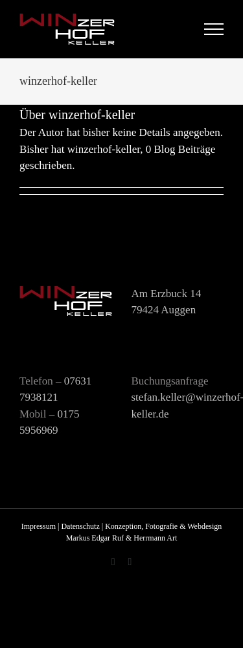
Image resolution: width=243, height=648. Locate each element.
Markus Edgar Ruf (95, 537)
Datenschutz (80, 526)
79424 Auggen (164, 310)
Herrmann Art (155, 537)
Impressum (38, 526)
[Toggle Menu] (214, 29)
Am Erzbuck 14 (167, 293)
